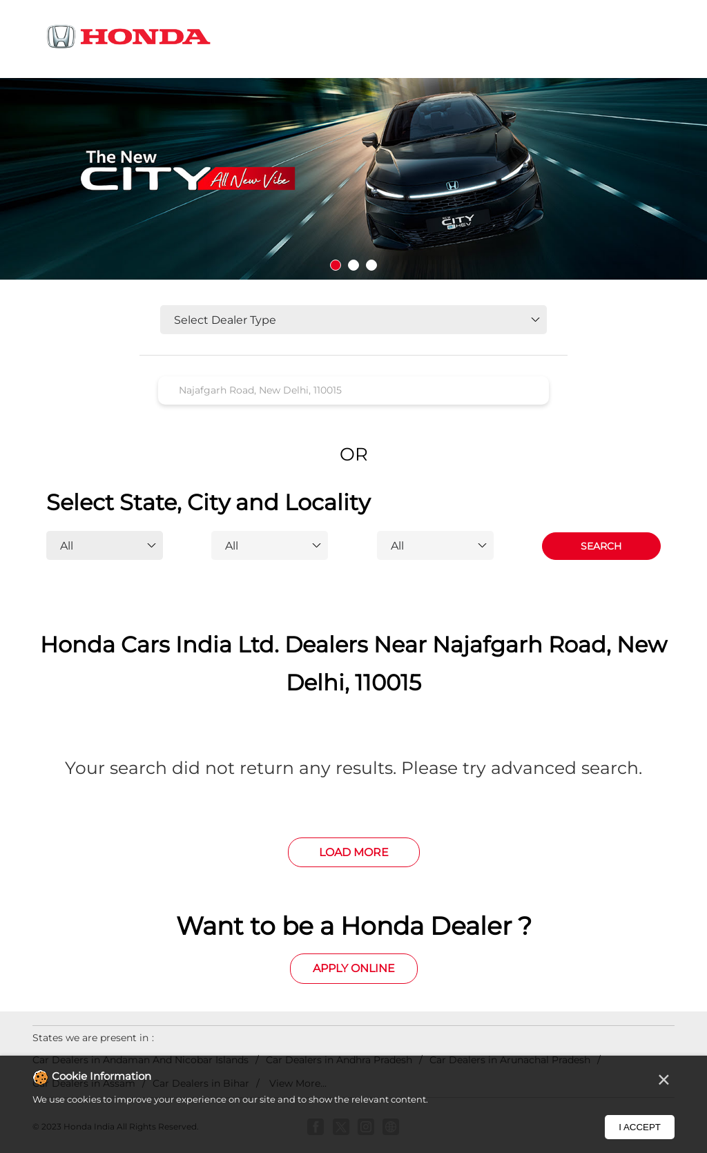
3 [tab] (371, 265)
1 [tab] (335, 265)
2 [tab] (353, 265)
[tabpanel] (353, 179)
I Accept (640, 1127)
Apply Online (354, 968)
